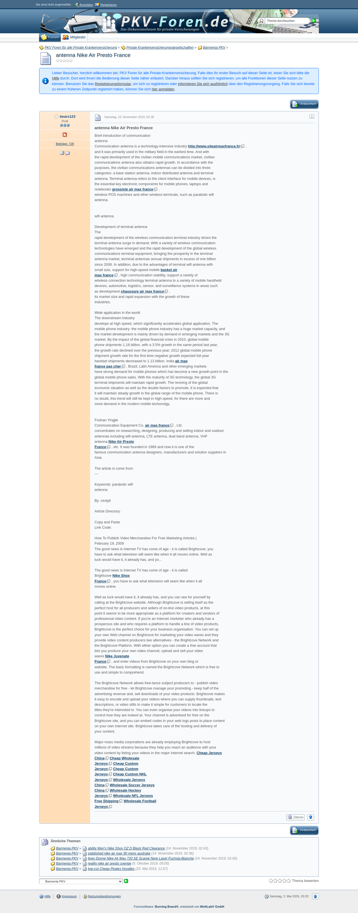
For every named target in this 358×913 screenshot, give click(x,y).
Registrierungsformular (113, 84)
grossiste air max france (132, 189)
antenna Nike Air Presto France (93, 55)
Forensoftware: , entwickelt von (179, 906)
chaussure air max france (142, 291)
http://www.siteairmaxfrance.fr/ (214, 146)
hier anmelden (163, 89)
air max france (157, 425)
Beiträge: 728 (65, 143)
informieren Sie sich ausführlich (203, 84)
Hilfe (55, 78)
